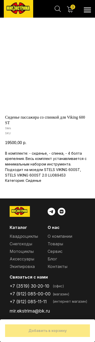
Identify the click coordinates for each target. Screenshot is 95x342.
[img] (18, 9)
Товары (55, 243)
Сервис (55, 251)
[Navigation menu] (87, 10)
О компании (60, 236)
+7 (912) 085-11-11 (28, 301)
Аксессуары (22, 258)
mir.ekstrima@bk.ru (30, 311)
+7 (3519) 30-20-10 (29, 286)
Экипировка (22, 266)
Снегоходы (21, 243)
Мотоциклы (22, 251)
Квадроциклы (24, 236)
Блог (52, 258)
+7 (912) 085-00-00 (30, 293)
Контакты (57, 266)
